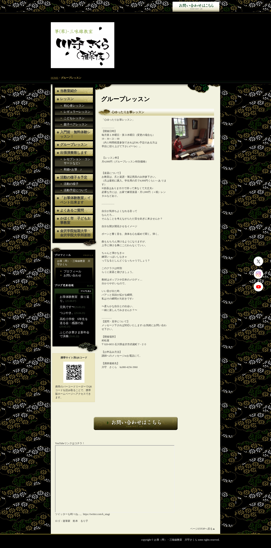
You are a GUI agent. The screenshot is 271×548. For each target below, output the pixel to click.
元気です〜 (67, 307)
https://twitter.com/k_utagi (96, 514)
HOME (54, 77)
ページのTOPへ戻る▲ (202, 528)
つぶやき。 (67, 313)
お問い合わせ (196, 6)
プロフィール (72, 271)
